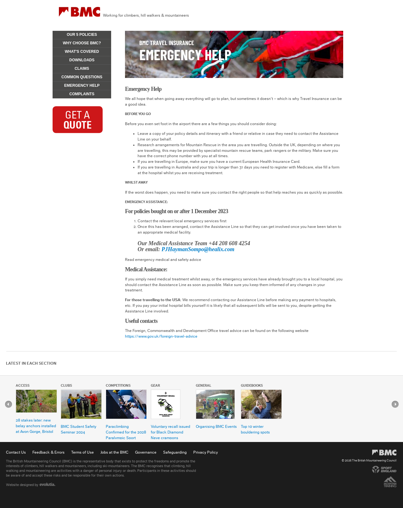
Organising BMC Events (216, 426)
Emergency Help (81, 85)
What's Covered (82, 51)
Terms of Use (82, 452)
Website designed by (30, 485)
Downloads (81, 60)
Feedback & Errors (48, 452)
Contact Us (16, 452)
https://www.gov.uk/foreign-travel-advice (161, 336)
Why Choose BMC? (82, 43)
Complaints (81, 94)
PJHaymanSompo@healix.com (198, 249)
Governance (145, 452)
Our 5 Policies (82, 34)
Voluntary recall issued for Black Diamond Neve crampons (170, 432)
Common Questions (81, 77)
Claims (82, 68)
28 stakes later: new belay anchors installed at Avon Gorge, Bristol (36, 425)
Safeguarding (175, 452)
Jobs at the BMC (114, 452)
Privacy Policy (205, 452)
